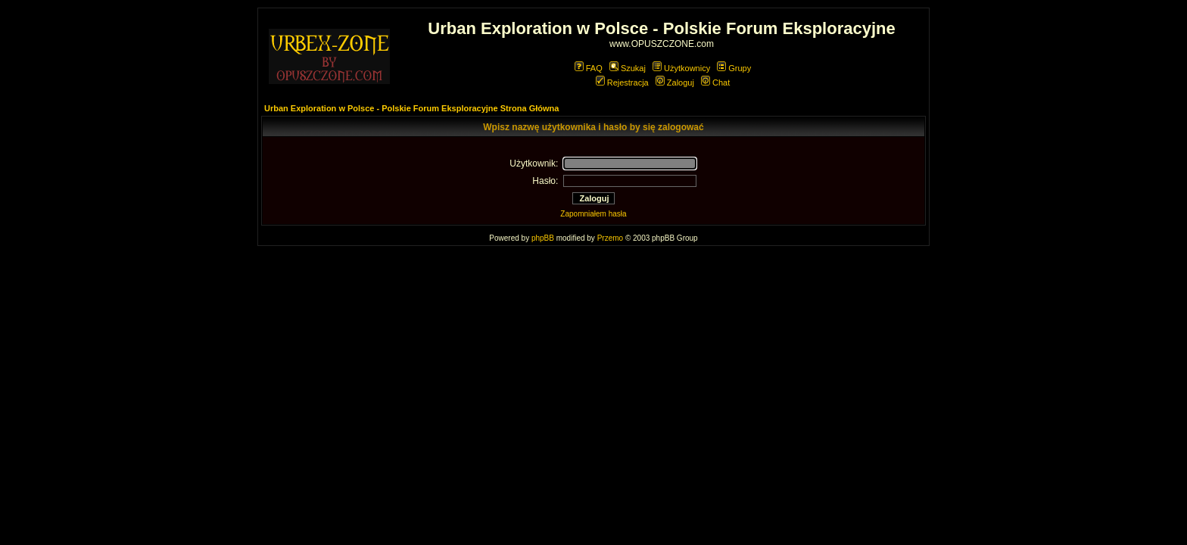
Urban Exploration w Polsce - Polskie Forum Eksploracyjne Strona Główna (411, 108)
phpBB (542, 238)
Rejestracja (622, 82)
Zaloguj (675, 82)
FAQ (589, 68)
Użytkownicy (681, 68)
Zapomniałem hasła (593, 214)
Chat (715, 82)
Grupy (734, 68)
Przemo (610, 238)
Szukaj (627, 68)
